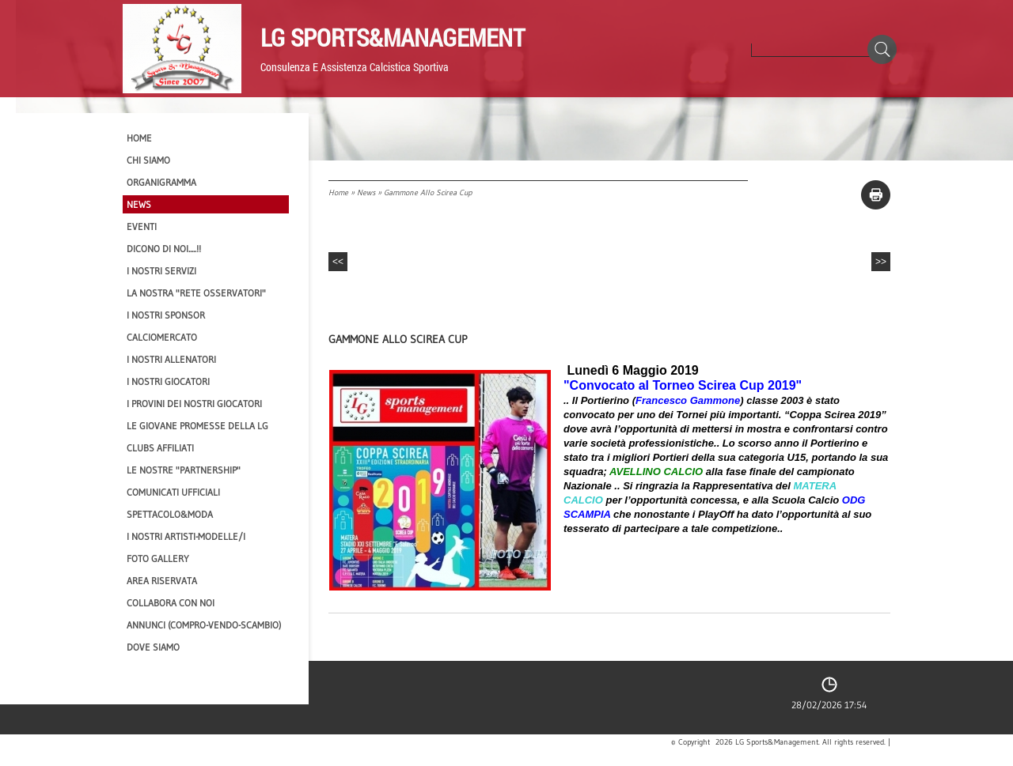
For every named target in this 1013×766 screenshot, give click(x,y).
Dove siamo (153, 647)
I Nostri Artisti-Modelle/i (186, 536)
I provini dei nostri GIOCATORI (194, 403)
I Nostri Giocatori (168, 381)
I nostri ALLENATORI (171, 359)
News (366, 192)
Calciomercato (162, 337)
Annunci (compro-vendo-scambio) (204, 625)
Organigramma (161, 182)
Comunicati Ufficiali (173, 492)
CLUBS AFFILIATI (160, 448)
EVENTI (142, 226)
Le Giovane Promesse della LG (197, 426)
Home (338, 192)
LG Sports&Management (392, 37)
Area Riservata (162, 581)
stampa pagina (875, 194)
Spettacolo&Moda (170, 514)
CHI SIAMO (148, 160)
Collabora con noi (170, 603)
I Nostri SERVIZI (161, 271)
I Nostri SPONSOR (166, 315)
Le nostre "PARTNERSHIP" (184, 470)
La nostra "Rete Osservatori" (196, 293)
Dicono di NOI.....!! (164, 249)
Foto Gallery (158, 558)
